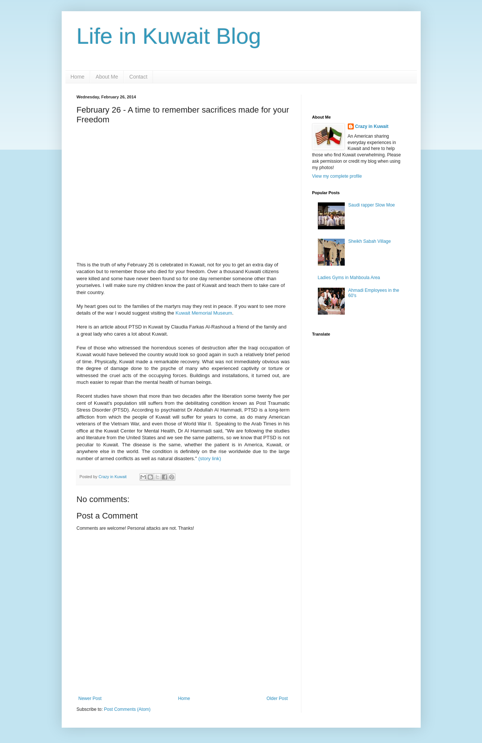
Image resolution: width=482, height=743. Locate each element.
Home (78, 77)
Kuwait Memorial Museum (203, 313)
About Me (107, 77)
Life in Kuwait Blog (169, 36)
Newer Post (90, 698)
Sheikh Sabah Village (369, 241)
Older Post (277, 698)
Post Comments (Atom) (127, 709)
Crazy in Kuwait (372, 126)
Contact (138, 77)
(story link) (209, 458)
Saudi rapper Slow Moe (371, 205)
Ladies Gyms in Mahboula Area (349, 277)
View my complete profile (337, 176)
